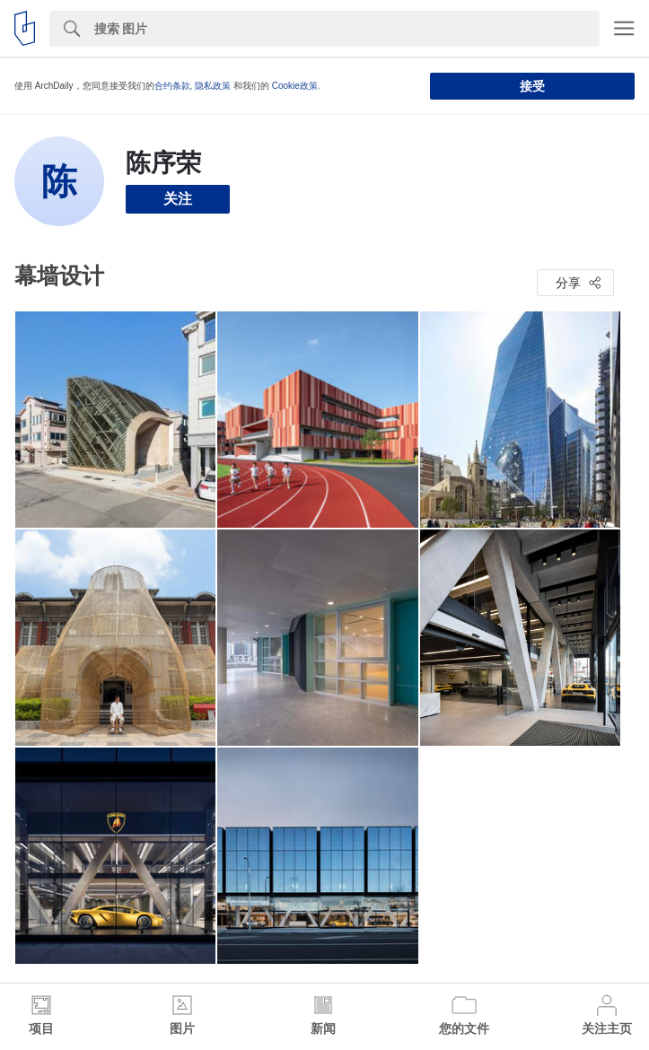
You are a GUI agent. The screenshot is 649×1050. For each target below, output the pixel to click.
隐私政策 (213, 86)
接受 (532, 86)
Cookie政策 (295, 86)
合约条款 (172, 86)
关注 (177, 198)
